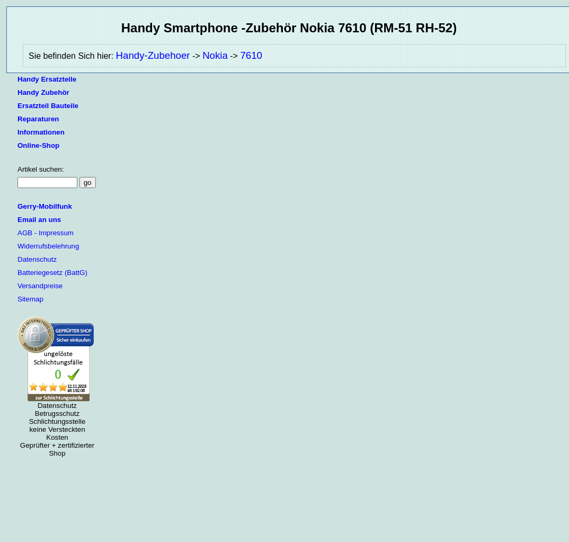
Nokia (215, 55)
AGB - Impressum (45, 233)
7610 (251, 55)
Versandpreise (40, 286)
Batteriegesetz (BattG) (52, 273)
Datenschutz (37, 259)
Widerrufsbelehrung (48, 246)
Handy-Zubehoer (153, 55)
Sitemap (30, 299)
